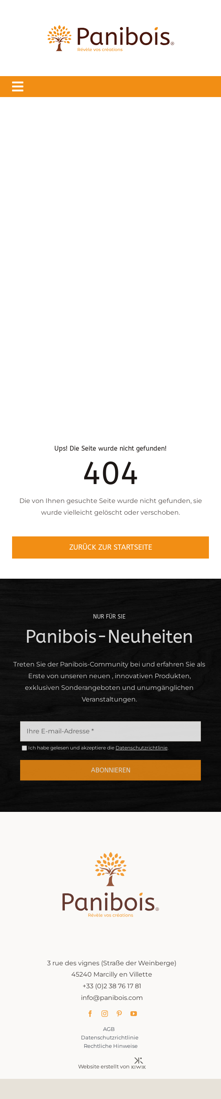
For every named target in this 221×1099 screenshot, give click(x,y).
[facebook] (92, 1013)
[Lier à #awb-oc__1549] (17, 86)
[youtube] (135, 1013)
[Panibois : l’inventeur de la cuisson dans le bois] (110, 11)
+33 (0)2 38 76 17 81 (114, 986)
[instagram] (106, 1013)
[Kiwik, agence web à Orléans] (141, 1060)
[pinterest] (121, 1013)
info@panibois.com (114, 998)
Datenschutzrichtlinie (141, 750)
